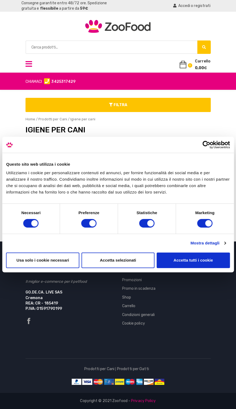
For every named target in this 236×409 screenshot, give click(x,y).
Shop (126, 297)
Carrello (129, 306)
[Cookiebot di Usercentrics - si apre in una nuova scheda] (206, 145)
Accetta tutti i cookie (193, 260)
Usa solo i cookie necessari (42, 260)
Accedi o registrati (191, 5)
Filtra (118, 105)
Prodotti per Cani (52, 119)
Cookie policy (133, 323)
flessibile (49, 8)
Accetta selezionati (118, 260)
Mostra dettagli (204, 243)
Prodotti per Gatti (133, 369)
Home (30, 119)
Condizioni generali (138, 315)
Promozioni (132, 280)
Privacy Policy (143, 401)
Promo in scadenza (139, 288)
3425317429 (63, 81)
